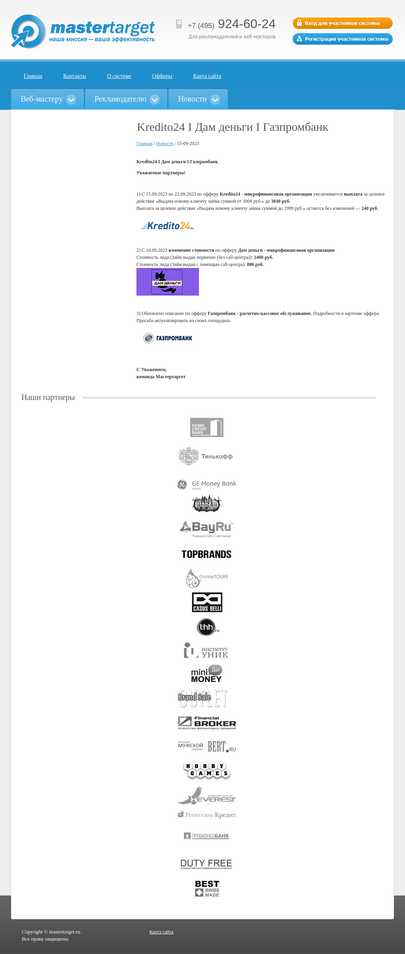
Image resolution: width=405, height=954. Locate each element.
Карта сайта (207, 76)
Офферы (162, 76)
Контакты (74, 76)
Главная (33, 76)
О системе (119, 76)
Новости (165, 143)
